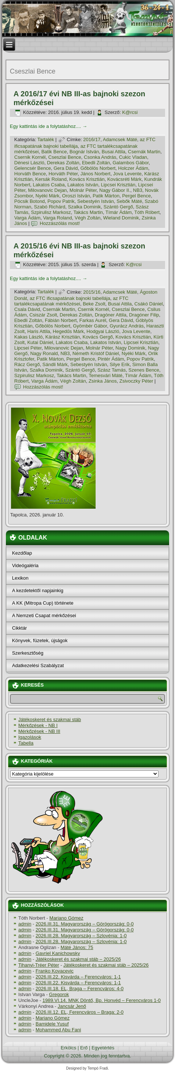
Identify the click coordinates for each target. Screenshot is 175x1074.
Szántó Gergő (118, 207)
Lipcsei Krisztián (118, 184)
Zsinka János (103, 381)
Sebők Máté (129, 201)
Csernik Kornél (30, 157)
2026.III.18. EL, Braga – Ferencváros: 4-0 (80, 988)
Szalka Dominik (84, 207)
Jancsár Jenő (72, 1006)
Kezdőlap (22, 553)
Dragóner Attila (110, 315)
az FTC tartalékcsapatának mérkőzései (71, 301)
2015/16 (91, 292)
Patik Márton (106, 195)
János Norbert (96, 173)
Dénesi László (29, 162)
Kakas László (28, 337)
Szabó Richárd (49, 207)
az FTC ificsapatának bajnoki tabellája (70, 298)
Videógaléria (25, 565)
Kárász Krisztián (62, 337)
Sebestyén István (95, 201)
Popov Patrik (61, 201)
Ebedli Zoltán (96, 162)
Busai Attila (113, 151)
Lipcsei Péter (28, 348)
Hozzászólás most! (60, 223)
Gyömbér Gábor (90, 326)
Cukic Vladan (133, 157)
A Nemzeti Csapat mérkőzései (44, 615)
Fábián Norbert (61, 320)
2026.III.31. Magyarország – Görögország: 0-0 (85, 924)
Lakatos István (82, 184)
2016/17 (91, 139)
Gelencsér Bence (32, 168)
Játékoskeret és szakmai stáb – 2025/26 (78, 959)
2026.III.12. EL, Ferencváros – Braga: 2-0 (80, 1012)
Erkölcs (68, 1047)
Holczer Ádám (133, 168)
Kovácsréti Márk (124, 179)
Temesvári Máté (105, 375)
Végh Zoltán (87, 218)
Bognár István (84, 151)
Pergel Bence (136, 195)
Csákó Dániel (148, 304)
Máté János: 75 (77, 947)
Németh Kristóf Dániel (95, 353)
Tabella (25, 743)
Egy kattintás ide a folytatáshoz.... (48, 126)
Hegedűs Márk (68, 331)
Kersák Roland (51, 179)
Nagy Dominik (130, 348)
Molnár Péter (83, 190)
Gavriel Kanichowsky (58, 953)
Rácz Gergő (27, 364)
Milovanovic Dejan (47, 190)
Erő (84, 1047)
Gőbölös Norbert (98, 168)
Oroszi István (76, 195)
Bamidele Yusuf (52, 1024)
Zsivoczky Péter (136, 381)
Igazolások (29, 737)
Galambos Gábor (131, 162)
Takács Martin (88, 212)
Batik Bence (54, 151)
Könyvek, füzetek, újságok (40, 640)
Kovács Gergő (97, 337)
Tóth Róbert (147, 212)
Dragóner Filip (144, 315)
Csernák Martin (144, 151)
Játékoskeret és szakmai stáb (49, 719)
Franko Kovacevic (55, 971)
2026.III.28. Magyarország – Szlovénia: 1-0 (81, 935)
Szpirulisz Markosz (51, 212)
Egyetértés (103, 1047)
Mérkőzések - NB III (39, 731)
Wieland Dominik (121, 218)
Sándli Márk (55, 364)
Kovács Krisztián (86, 179)
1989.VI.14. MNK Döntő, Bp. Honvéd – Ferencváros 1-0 (102, 1000)
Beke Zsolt (94, 304)
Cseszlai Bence (64, 157)
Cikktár (19, 628)
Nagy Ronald (44, 353)
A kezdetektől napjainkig (37, 590)
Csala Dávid (27, 309)
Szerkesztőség (27, 653)
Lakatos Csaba (49, 184)
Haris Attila (38, 331)
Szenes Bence (143, 370)
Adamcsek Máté (120, 139)
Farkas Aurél (92, 320)
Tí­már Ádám (119, 212)
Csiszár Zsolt (43, 315)
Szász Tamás (111, 370)
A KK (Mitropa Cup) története (43, 603)
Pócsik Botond (29, 201)
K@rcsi (130, 112)
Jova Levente (127, 173)
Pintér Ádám (111, 359)
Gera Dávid (66, 168)
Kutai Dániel (40, 342)
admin (24, 924)
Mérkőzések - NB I (38, 725)
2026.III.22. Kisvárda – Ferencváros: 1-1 (78, 977)
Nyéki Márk (48, 195)
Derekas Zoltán (63, 162)
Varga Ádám (27, 218)
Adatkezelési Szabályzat (38, 665)
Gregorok (59, 994)
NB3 (137, 190)
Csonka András (100, 157)
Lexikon (20, 578)
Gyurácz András (127, 326)
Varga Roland (57, 218)
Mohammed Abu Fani (58, 1029)
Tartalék (45, 139)
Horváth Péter (63, 173)
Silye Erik (119, 364)
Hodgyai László (102, 331)
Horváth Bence (30, 173)
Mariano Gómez (66, 918)
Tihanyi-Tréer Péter (38, 965)
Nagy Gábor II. (115, 190)
